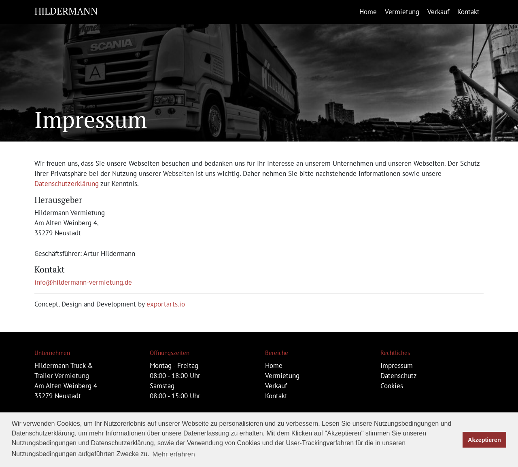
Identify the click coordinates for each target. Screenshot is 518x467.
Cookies (391, 385)
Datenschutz (398, 375)
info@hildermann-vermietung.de (83, 282)
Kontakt (468, 11)
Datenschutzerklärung (66, 183)
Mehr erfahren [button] (173, 454)
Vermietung (402, 11)
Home (368, 11)
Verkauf (438, 11)
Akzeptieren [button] (484, 440)
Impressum (396, 365)
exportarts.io (165, 304)
